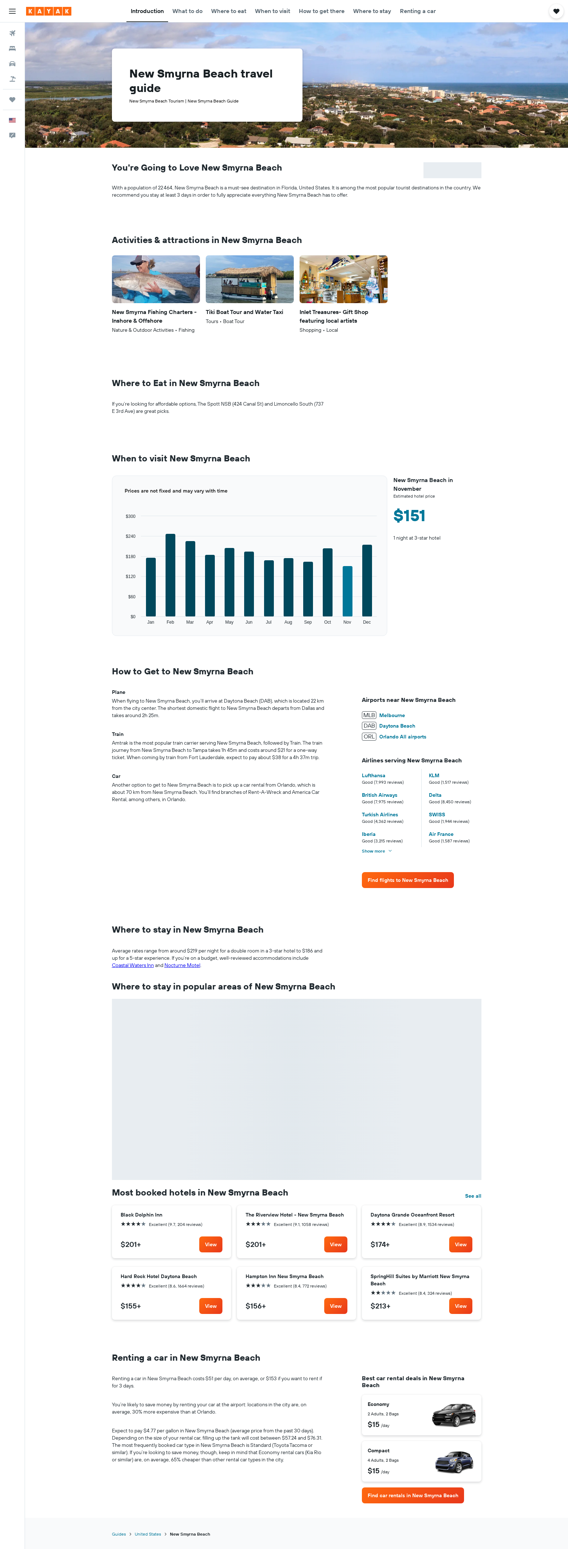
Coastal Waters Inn (133, 965)
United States (148, 1534)
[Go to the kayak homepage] (48, 11)
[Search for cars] (12, 63)
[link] (408, 880)
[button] (12, 11)
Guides (119, 1534)
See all (473, 1196)
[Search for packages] (12, 79)
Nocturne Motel (182, 965)
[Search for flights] (12, 33)
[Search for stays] (12, 48)
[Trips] (12, 99)
